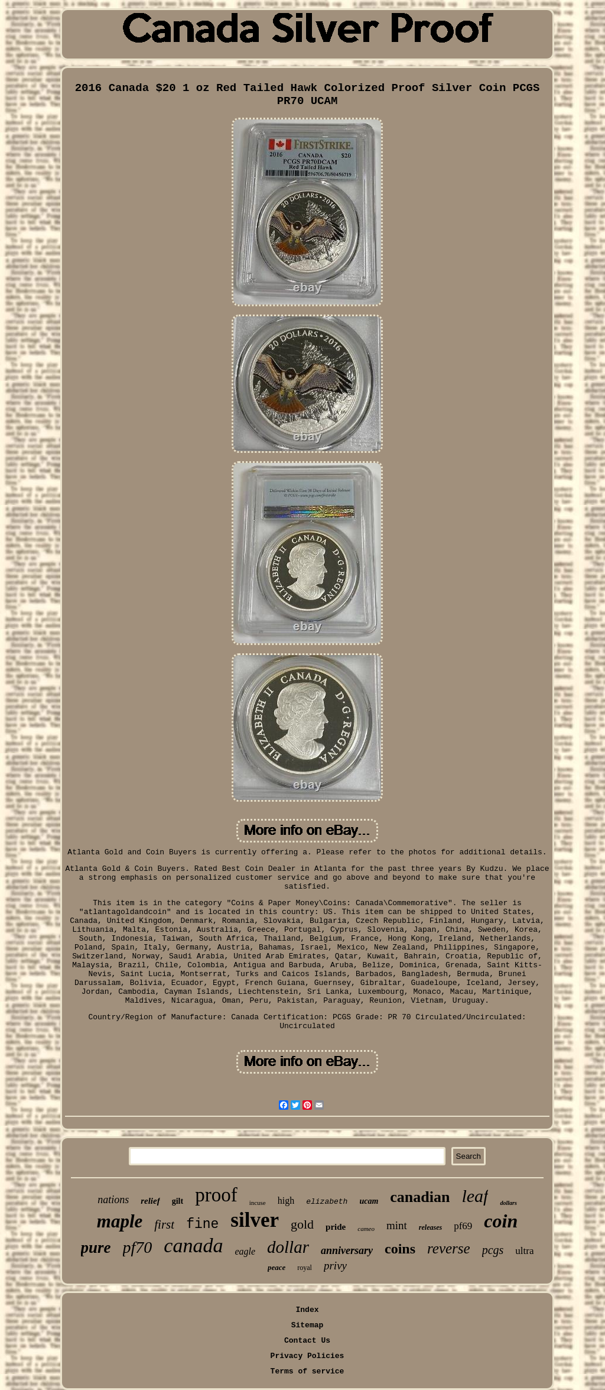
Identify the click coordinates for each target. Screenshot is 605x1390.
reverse (448, 1248)
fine (202, 1224)
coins (400, 1248)
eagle (245, 1251)
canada (193, 1245)
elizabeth (326, 1201)
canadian (420, 1197)
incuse (257, 1202)
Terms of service (307, 1371)
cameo (366, 1228)
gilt (177, 1201)
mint (396, 1225)
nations (113, 1200)
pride (336, 1227)
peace (276, 1267)
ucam (368, 1201)
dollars (508, 1203)
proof (216, 1195)
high (286, 1200)
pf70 (137, 1247)
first (164, 1224)
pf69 (463, 1226)
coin (501, 1221)
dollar (288, 1246)
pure (96, 1247)
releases (430, 1227)
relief (150, 1201)
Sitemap (307, 1325)
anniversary (347, 1250)
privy (335, 1265)
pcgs (493, 1249)
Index (306, 1309)
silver (254, 1220)
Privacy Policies (307, 1356)
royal (304, 1267)
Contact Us (307, 1340)
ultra (524, 1250)
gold (302, 1224)
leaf (474, 1196)
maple (120, 1221)
